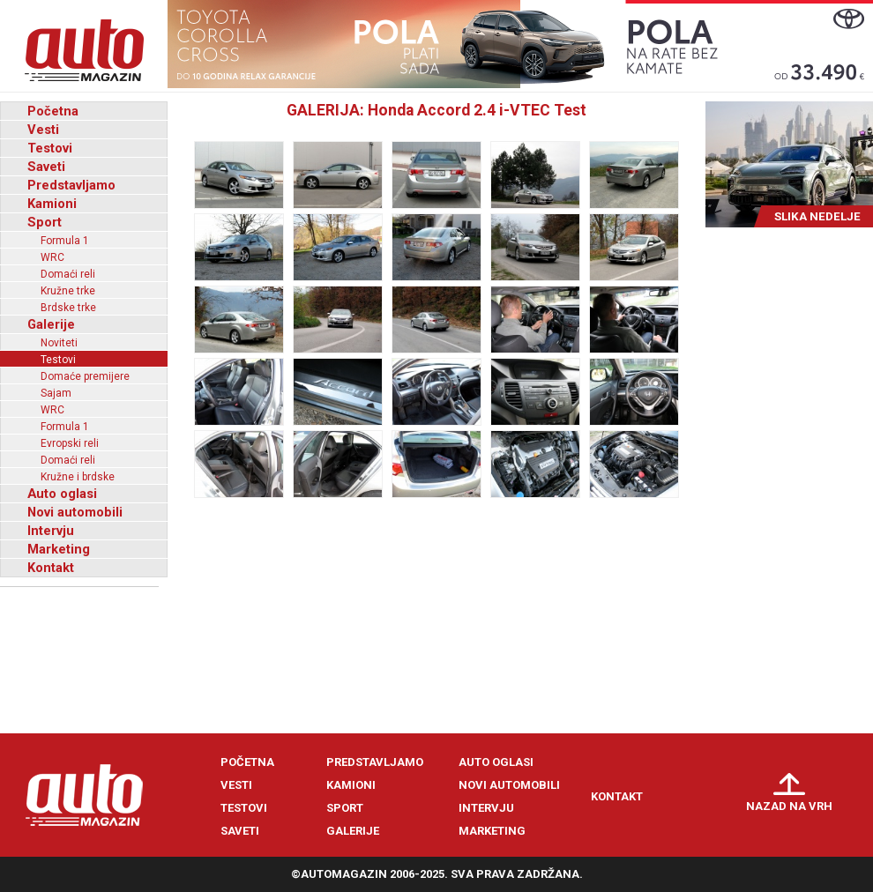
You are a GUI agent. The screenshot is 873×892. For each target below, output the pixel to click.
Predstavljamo (71, 185)
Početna (52, 111)
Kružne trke (68, 291)
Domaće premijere (85, 376)
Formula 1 (65, 240)
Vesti (43, 130)
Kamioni (52, 204)
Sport (44, 222)
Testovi (49, 148)
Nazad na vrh (789, 806)
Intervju (50, 531)
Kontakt (50, 568)
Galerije (51, 324)
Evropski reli (70, 443)
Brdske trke (68, 307)
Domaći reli (68, 274)
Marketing (58, 549)
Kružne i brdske (78, 477)
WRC (52, 257)
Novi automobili (75, 512)
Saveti (46, 167)
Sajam (56, 393)
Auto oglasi (62, 494)
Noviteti (59, 343)
